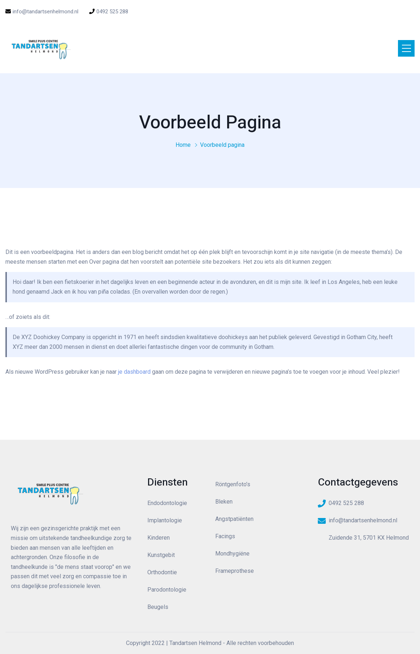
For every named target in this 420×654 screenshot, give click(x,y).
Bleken (224, 501)
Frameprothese (234, 570)
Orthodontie (162, 572)
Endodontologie (167, 503)
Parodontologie (166, 589)
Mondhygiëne (232, 553)
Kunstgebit (161, 555)
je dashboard (134, 371)
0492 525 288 (108, 11)
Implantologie (164, 520)
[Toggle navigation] (406, 48)
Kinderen (158, 537)
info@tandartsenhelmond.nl (41, 11)
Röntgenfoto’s (232, 484)
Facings (225, 536)
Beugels (157, 606)
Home (183, 144)
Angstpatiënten (234, 518)
